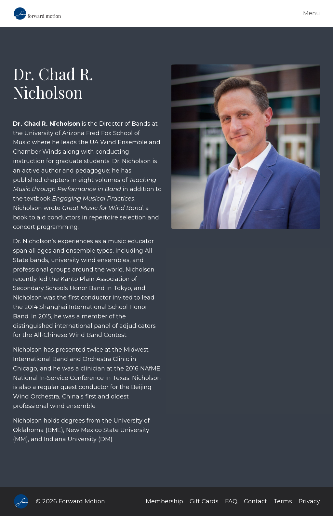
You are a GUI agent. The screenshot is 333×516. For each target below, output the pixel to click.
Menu (311, 13)
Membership (164, 501)
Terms (282, 501)
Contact (255, 501)
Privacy (309, 501)
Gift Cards (204, 501)
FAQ (231, 501)
